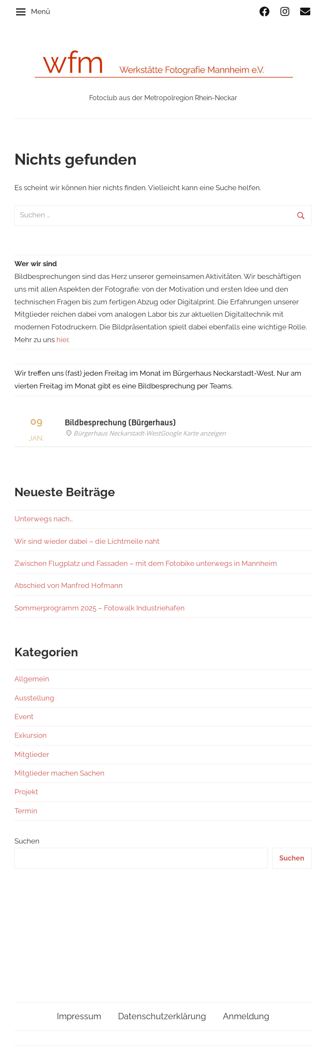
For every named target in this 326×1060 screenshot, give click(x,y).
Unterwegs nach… (43, 519)
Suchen (26, 841)
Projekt (26, 791)
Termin (25, 811)
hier (62, 339)
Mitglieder (31, 754)
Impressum (79, 1016)
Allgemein (31, 679)
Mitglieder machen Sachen (59, 773)
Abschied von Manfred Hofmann (68, 585)
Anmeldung (246, 1016)
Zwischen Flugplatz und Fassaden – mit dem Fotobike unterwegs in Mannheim (145, 563)
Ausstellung (34, 698)
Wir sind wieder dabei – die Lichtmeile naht (87, 541)
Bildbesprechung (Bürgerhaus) (120, 422)
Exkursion (30, 735)
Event (24, 716)
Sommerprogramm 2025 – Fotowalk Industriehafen (99, 608)
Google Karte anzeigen (193, 433)
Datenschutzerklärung (162, 1016)
